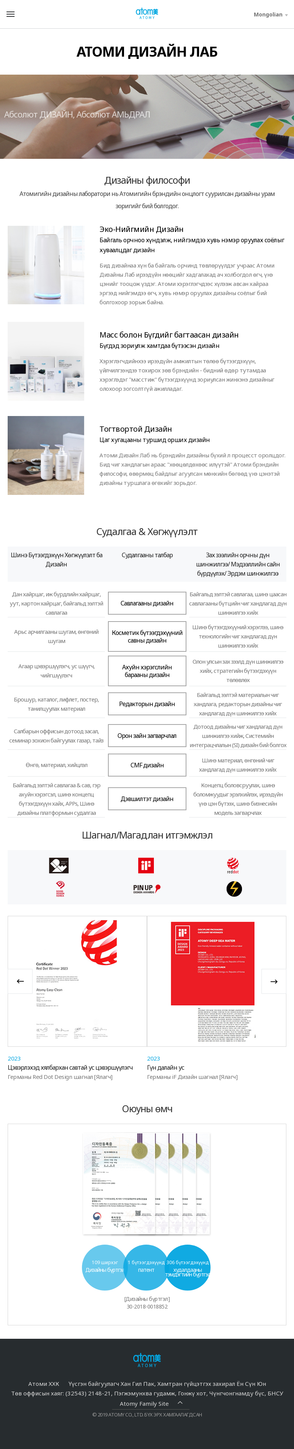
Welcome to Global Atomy (147, 14)
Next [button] (273, 981)
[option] (77, 998)
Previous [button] (20, 981)
